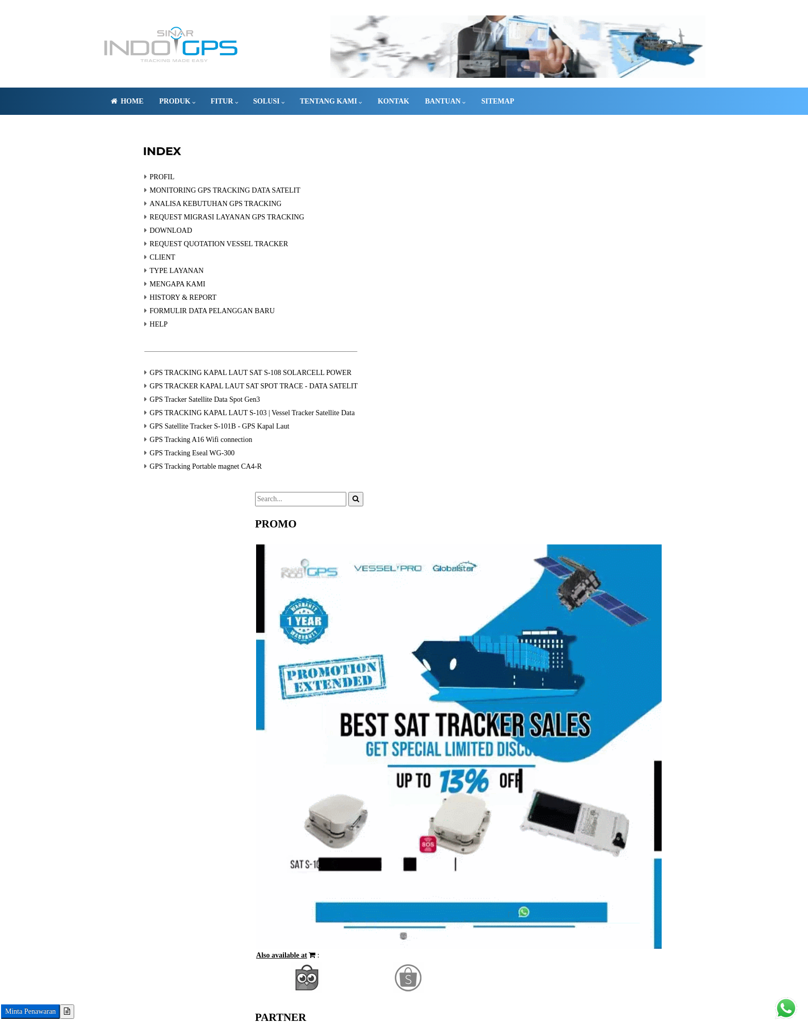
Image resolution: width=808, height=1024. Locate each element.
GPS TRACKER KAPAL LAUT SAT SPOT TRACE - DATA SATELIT (230, 398)
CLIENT (139, 269)
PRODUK (195, 101)
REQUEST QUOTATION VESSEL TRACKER (195, 256)
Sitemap (515, 101)
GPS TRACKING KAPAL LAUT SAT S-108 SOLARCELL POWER (227, 384)
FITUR (242, 101)
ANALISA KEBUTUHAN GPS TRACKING (192, 215)
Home (145, 101)
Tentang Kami (349, 101)
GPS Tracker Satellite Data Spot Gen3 (181, 411)
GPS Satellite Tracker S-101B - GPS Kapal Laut (195, 438)
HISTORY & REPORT (159, 309)
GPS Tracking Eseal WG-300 (168, 465)
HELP (135, 336)
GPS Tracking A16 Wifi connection (177, 451)
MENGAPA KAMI (153, 296)
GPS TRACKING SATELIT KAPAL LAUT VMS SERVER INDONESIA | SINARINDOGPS (345, 990)
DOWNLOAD (147, 242)
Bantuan (463, 101)
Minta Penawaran (30, 1011)
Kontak (411, 101)
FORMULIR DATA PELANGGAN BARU (188, 323)
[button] (534, 464)
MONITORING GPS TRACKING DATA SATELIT (201, 202)
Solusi (287, 101)
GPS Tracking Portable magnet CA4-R (182, 478)
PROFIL (138, 189)
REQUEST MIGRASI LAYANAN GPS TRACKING (203, 229)
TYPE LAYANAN (153, 282)
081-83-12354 (183, 990)
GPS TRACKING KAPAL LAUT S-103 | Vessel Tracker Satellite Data (228, 425)
